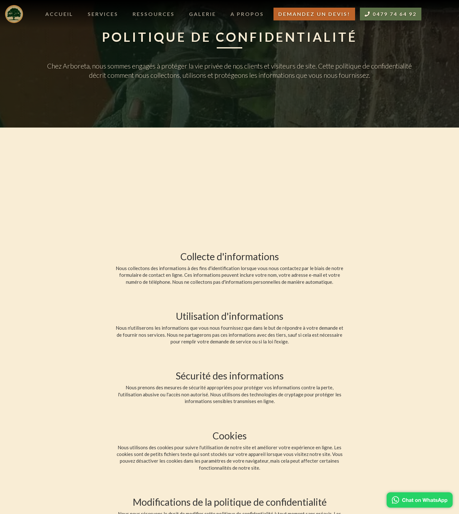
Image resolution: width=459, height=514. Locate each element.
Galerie (202, 14)
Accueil (59, 14)
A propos (247, 14)
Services (103, 14)
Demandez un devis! (314, 14)
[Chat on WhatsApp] (420, 500)
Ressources (154, 14)
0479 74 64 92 (391, 14)
